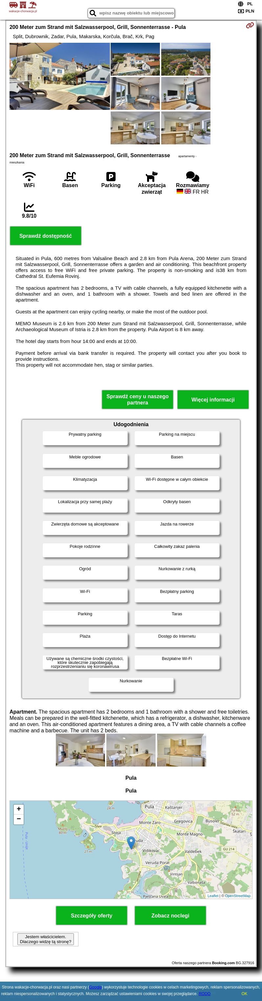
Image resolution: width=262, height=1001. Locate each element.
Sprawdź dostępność (45, 236)
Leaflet (212, 896)
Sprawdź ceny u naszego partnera (137, 399)
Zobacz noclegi (170, 915)
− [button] (19, 819)
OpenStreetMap (238, 896)
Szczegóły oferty (91, 915)
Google (95, 987)
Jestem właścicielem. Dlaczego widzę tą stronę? (45, 939)
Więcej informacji (212, 400)
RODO (204, 993)
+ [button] (19, 810)
